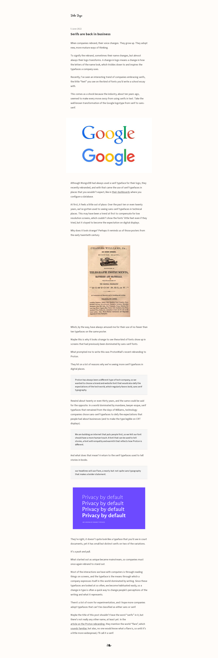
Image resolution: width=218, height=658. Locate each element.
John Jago (76, 15)
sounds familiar (79, 628)
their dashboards (121, 192)
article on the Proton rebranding (88, 624)
